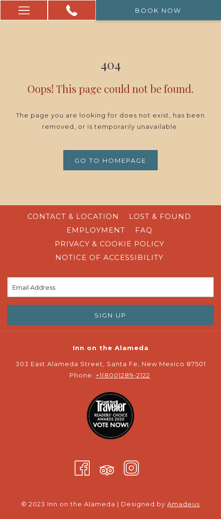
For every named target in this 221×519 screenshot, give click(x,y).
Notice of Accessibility (109, 257)
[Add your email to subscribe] (110, 287)
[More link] (23, 10)
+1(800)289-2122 (123, 375)
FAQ (144, 230)
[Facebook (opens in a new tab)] (82, 467)
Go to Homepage (110, 160)
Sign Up (110, 315)
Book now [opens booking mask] (158, 10)
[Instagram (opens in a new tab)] (131, 467)
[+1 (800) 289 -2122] (71, 10)
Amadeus (183, 504)
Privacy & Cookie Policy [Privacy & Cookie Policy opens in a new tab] (109, 243)
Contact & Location (73, 216)
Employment (96, 230)
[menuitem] (73, 216)
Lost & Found (160, 216)
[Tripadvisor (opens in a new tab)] (106, 467)
